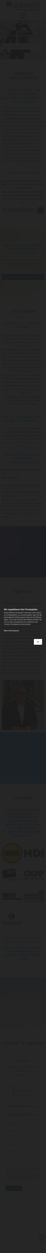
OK (38, 642)
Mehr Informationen (11, 631)
